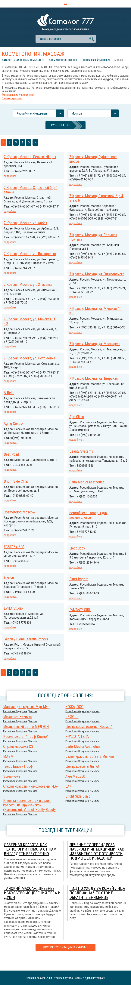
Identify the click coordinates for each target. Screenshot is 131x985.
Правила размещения (39, 978)
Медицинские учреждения (18, 95)
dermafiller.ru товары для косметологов (23, 544)
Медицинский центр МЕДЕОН (26, 740)
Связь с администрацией (90, 978)
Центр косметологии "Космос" (88, 740)
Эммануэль (11, 790)
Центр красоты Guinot (82, 780)
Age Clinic (76, 425)
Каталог (7, 60)
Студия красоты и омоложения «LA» (30, 800)
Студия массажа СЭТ (19, 760)
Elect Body (11, 577)
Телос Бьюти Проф (18, 780)
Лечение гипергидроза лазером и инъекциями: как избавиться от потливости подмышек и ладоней (97, 865)
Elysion (74, 588)
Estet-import (13, 611)
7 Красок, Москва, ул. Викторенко (30, 264)
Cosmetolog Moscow (85, 524)
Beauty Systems (81, 459)
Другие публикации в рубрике (65, 961)
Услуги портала (63, 978)
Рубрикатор (60, 125)
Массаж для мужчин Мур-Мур (26, 720)
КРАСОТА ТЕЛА (77, 750)
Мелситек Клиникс (17, 730)
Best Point (11, 481)
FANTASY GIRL (14, 642)
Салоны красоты (12, 98)
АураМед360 (75, 790)
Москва (118, 60)
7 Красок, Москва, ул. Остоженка (29, 375)
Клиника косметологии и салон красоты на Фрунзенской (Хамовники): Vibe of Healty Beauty (29, 819)
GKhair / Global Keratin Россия (91, 653)
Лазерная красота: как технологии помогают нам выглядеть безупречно (30, 863)
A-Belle (9, 413)
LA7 (68, 800)
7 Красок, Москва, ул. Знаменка (28, 302)
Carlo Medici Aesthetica (21, 512)
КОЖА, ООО (74, 720)
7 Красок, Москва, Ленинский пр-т (30, 157)
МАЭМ (8, 770)
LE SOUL (71, 730)
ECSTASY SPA (79, 558)
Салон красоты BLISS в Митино (89, 770)
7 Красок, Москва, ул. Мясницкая (94, 353)
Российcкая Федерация (95, 60)
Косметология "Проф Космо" (25, 750)
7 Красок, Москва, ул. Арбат (25, 230)
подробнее (10, 176)
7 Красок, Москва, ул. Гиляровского (96, 276)
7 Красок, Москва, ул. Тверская (93, 387)
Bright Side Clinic (81, 493)
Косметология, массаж (63, 60)
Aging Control (13, 447)
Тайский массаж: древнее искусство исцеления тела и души (32, 906)
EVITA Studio (78, 622)
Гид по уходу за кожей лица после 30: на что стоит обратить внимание (97, 906)
